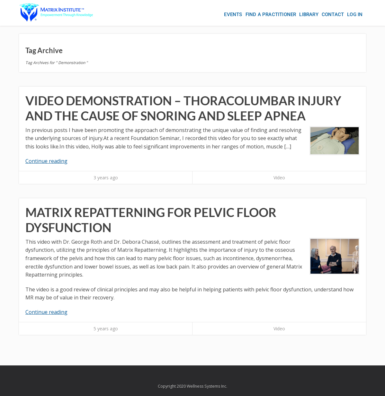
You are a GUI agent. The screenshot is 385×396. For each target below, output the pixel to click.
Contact (333, 14)
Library (308, 14)
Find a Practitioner (271, 14)
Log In (355, 14)
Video (279, 177)
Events (233, 14)
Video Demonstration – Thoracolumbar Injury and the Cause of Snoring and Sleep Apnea (183, 108)
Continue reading (46, 161)
